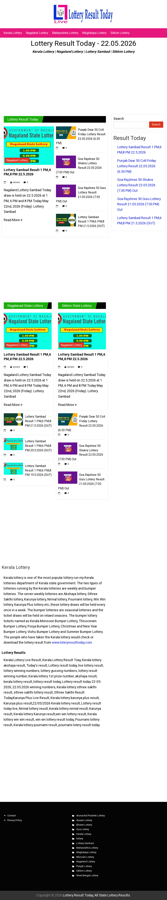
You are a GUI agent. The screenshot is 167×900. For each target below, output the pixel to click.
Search (118, 119)
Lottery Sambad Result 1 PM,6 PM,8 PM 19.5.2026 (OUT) (38, 470)
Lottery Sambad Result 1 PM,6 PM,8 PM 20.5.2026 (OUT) (38, 445)
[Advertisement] (83, 82)
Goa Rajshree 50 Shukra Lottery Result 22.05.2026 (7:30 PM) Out (136, 185)
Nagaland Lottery (37, 33)
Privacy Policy (14, 820)
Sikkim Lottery (119, 33)
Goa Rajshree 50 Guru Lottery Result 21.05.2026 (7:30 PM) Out (139, 204)
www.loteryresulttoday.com (72, 642)
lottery (79, 838)
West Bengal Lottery (87, 875)
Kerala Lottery (13, 33)
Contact (11, 815)
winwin (16, 182)
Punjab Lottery (84, 866)
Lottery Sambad (85, 843)
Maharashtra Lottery (65, 33)
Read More (13, 220)
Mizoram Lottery (85, 857)
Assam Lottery (84, 820)
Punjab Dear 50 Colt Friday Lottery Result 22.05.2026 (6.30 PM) (136, 166)
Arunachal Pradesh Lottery (90, 815)
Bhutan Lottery (84, 824)
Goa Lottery (82, 829)
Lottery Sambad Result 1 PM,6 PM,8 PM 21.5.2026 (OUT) (91, 221)
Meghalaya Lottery (94, 33)
